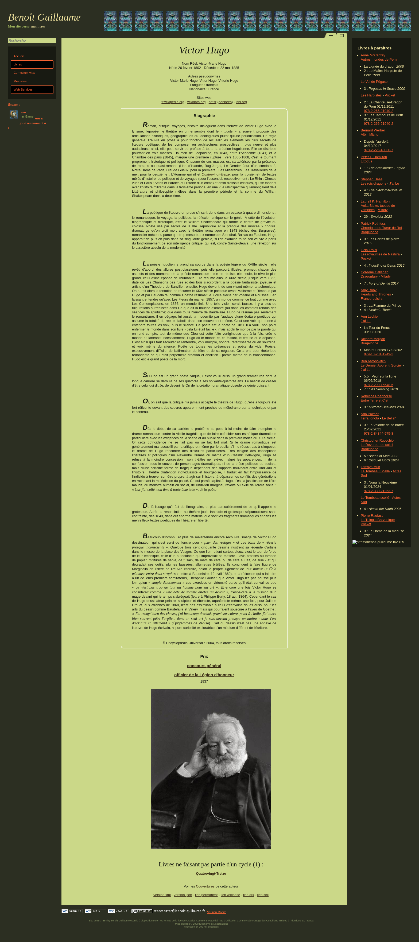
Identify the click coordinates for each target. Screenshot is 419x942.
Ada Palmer (370, 414)
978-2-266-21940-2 (378, 111)
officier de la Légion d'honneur (204, 674)
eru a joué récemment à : (27, 123)
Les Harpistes (371, 95)
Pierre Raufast (372, 515)
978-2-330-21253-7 (378, 491)
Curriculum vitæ (24, 72)
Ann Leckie (369, 316)
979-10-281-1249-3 (378, 354)
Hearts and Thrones (376, 294)
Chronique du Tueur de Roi (381, 228)
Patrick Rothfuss (373, 223)
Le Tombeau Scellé (375, 471)
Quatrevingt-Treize (216, 174)
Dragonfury (369, 276)
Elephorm (204, 923)
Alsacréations (220, 923)
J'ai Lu (394, 183)
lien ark (248, 895)
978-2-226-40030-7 (378, 150)
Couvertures (205, 886)
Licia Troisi (369, 250)
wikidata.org (196, 102)
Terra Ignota (370, 418)
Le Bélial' (389, 418)
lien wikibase (230, 895)
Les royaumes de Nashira (380, 254)
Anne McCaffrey (373, 55)
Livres (18, 64)
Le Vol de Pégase (374, 82)
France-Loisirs (371, 299)
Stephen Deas (371, 179)
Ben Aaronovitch (373, 361)
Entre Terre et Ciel (374, 400)
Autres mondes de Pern (379, 59)
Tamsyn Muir (370, 467)
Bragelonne (369, 232)
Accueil (19, 56)
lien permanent (206, 895)
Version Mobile (216, 912)
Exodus (366, 161)
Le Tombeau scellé (375, 498)
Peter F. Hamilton (374, 157)
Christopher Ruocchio (377, 440)
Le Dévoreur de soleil (377, 445)
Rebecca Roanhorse (376, 396)
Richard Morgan (373, 339)
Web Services (23, 89)
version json (183, 895)
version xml (162, 895)
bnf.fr (212, 102)
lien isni (263, 895)
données (225, 102)
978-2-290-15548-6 (378, 385)
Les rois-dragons (373, 183)
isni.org (241, 102)
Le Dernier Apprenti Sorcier (381, 365)
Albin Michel (370, 135)
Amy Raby (369, 290)
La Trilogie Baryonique (378, 520)
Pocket (390, 95)
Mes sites (20, 81)
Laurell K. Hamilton (375, 201)
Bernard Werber (373, 130)
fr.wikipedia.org (172, 102)
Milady (382, 210)
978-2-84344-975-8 (378, 433)
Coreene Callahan (374, 272)
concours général (204, 665)
